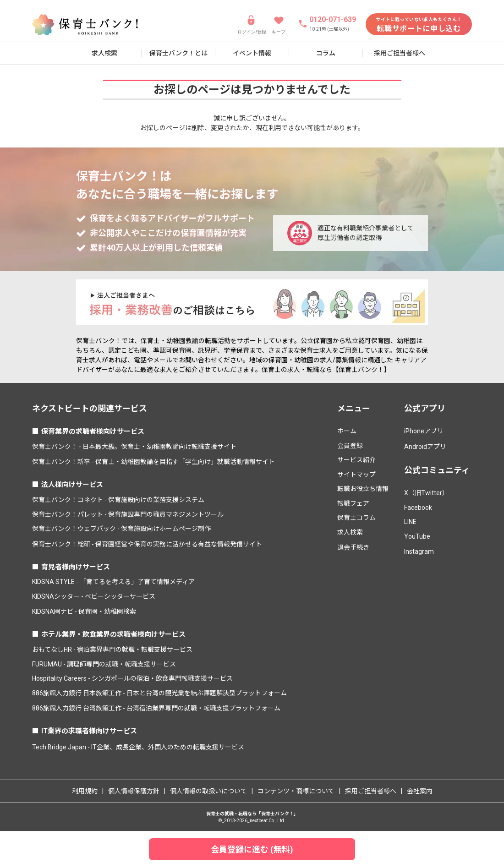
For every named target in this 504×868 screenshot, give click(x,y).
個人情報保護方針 (133, 791)
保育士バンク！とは (178, 53)
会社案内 (420, 791)
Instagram (419, 551)
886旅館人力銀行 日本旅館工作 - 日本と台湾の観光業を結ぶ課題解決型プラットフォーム (159, 693)
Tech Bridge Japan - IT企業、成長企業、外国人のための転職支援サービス (138, 747)
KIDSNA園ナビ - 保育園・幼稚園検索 (84, 611)
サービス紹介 (356, 460)
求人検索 (104, 53)
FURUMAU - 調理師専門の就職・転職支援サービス (104, 664)
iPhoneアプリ (424, 431)
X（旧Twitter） (426, 493)
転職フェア (353, 503)
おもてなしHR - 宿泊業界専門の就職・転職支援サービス (112, 649)
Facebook (418, 507)
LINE (410, 521)
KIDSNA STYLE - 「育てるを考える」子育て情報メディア (113, 581)
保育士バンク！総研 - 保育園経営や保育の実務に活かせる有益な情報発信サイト (147, 544)
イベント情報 (252, 53)
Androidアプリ (425, 446)
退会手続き (353, 547)
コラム (325, 53)
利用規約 (85, 791)
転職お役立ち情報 (363, 488)
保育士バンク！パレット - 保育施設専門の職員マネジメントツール (128, 514)
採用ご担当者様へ (399, 53)
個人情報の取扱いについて (208, 791)
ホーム (346, 431)
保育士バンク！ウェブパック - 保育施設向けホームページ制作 (121, 528)
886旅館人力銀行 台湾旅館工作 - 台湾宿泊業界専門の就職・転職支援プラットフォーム (156, 708)
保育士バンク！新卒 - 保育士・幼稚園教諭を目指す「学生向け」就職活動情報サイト (153, 461)
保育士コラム (356, 517)
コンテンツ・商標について (295, 791)
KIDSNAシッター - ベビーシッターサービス (93, 596)
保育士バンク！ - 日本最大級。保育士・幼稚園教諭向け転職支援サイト (134, 446)
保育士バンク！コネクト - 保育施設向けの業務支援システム (118, 499)
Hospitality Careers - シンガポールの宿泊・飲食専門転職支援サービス (132, 678)
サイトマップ (356, 474)
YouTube (417, 536)
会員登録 (350, 445)
